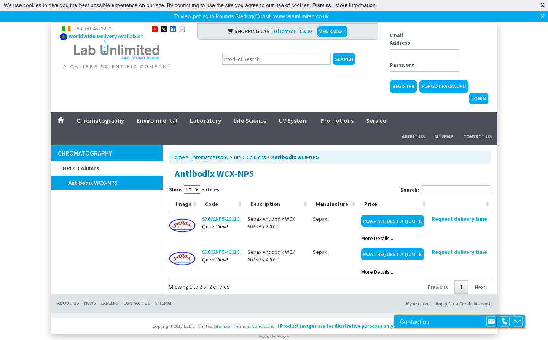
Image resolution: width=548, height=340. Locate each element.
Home (178, 144)
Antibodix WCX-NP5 (93, 170)
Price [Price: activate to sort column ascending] (370, 191)
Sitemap (444, 124)
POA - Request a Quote (392, 208)
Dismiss (321, 5)
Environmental (157, 108)
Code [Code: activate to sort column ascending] (211, 191)
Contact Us (477, 124)
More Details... (377, 226)
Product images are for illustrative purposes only (336, 314)
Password (402, 52)
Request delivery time (459, 206)
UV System (293, 108)
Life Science (250, 108)
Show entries (194, 177)
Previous (438, 274)
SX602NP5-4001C (221, 239)
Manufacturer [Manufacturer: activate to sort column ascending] (333, 191)
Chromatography (100, 108)
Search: (445, 177)
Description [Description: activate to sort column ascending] (265, 191)
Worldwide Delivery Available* (105, 24)
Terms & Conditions (254, 314)
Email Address (400, 26)
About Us (413, 124)
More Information (355, 5)
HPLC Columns (81, 156)
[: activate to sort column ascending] (459, 192)
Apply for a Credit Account (463, 291)
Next (480, 274)
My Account (418, 291)
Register (403, 74)
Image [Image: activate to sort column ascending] (183, 191)
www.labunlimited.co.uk (301, 16)
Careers (109, 290)
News (90, 290)
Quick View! (215, 214)
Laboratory (205, 108)
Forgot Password (444, 74)
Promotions (337, 108)
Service (376, 108)
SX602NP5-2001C (221, 206)
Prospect (283, 325)
